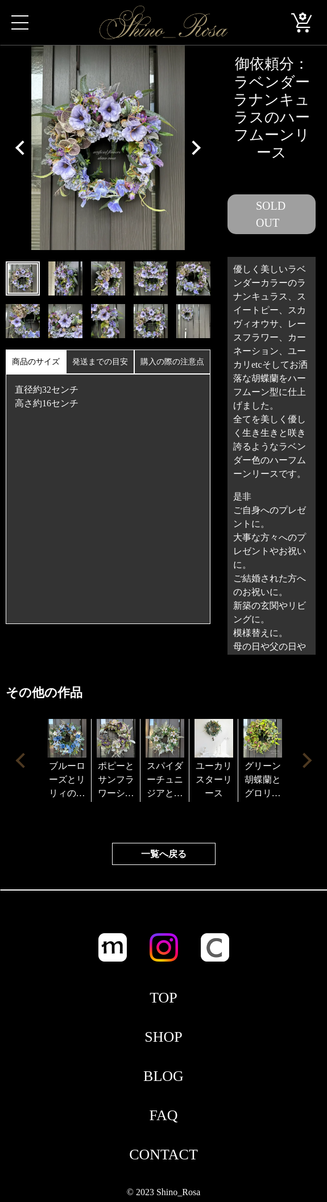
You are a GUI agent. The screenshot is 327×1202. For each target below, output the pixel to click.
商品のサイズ (36, 361)
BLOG (163, 1076)
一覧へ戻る (164, 854)
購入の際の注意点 (172, 361)
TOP (163, 997)
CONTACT (163, 1154)
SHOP (163, 1037)
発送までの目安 (100, 361)
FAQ (163, 1115)
